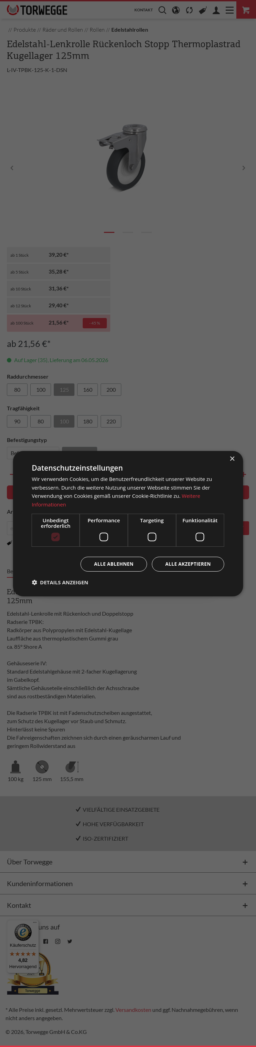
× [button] (232, 458)
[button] (60, 582)
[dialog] (128, 523)
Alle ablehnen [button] (111, 564)
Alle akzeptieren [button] (187, 564)
